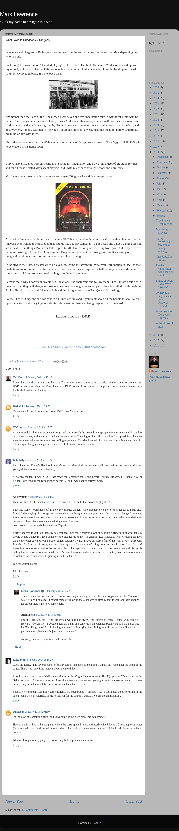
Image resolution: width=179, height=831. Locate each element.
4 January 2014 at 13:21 (37, 406)
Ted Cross (19, 377)
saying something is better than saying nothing (164, 245)
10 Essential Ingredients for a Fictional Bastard (163, 299)
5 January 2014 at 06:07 (49, 614)
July (159, 183)
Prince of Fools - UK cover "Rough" (164, 284)
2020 (156, 119)
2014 (156, 152)
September (163, 172)
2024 (156, 98)
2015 (156, 146)
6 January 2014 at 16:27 (40, 659)
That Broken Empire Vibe (164, 222)
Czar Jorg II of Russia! (164, 258)
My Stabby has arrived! (164, 231)
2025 (156, 92)
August (161, 178)
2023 (156, 103)
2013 (156, 334)
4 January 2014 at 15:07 (39, 427)
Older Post (134, 801)
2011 (156, 345)
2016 (156, 141)
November (163, 162)
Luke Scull (19, 659)
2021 (156, 114)
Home (74, 801)
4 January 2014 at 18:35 (38, 460)
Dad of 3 (18, 406)
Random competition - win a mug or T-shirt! (164, 270)
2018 (156, 130)
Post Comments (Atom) (34, 809)
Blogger (96, 822)
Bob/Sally (18, 460)
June (159, 188)
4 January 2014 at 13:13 (39, 377)
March (160, 205)
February (162, 210)
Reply (16, 395)
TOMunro (19, 427)
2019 (156, 125)
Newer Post (14, 801)
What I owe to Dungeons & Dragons (164, 314)
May (159, 194)
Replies (21, 584)
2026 (156, 87)
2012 (156, 340)
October (161, 167)
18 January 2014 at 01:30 (36, 711)
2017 (156, 135)
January (161, 215)
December (163, 156)
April (160, 199)
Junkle (17, 711)
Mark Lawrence (19, 14)
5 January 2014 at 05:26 (58, 590)
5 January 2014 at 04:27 (41, 496)
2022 (156, 109)
